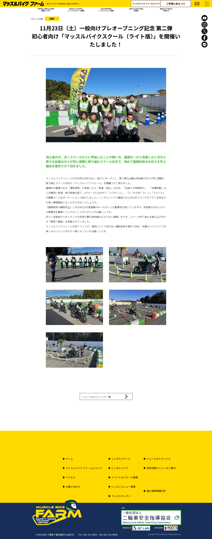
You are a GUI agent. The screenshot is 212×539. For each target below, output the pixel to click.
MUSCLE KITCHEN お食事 (136, 10)
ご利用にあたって (175, 3)
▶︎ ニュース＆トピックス (157, 458)
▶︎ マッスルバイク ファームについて (82, 468)
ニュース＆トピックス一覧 (96, 397)
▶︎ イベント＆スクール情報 (123, 477)
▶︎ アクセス (69, 477)
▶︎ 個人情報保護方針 (155, 491)
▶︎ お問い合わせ (71, 486)
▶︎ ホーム (68, 458)
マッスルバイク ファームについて (146, 3)
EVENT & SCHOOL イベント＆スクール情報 (76, 10)
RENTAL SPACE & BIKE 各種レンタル (46, 10)
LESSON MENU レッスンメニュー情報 (106, 10)
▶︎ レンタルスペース (119, 458)
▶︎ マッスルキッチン (119, 496)
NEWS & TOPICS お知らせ (166, 10)
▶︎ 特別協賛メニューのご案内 (159, 468)
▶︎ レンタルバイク (118, 468)
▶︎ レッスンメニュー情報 (121, 486)
